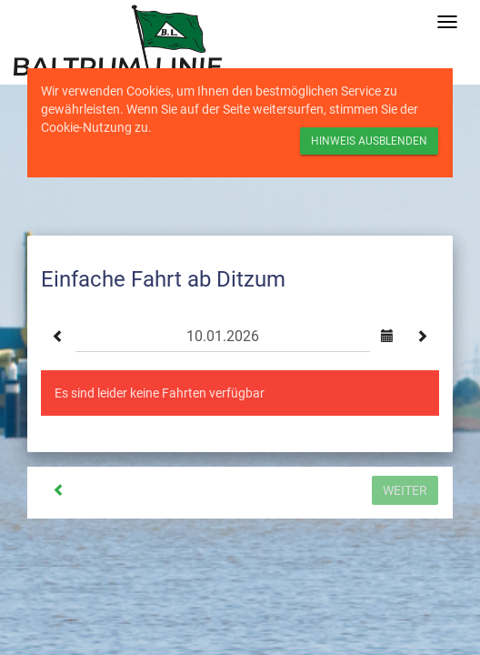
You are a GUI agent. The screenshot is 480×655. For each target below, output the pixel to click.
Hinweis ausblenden (369, 141)
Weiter (405, 490)
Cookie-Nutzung (86, 127)
